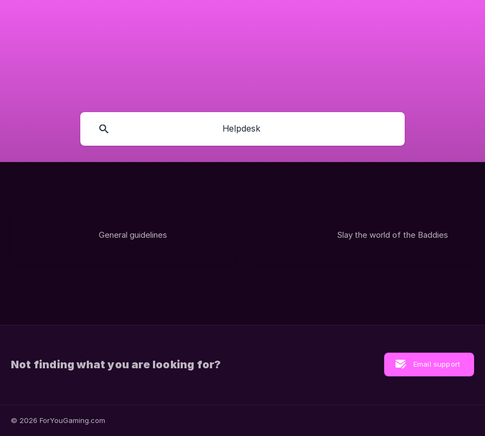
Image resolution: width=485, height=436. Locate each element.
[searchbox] (242, 129)
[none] (60, 12)
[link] (123, 236)
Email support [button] (436, 364)
